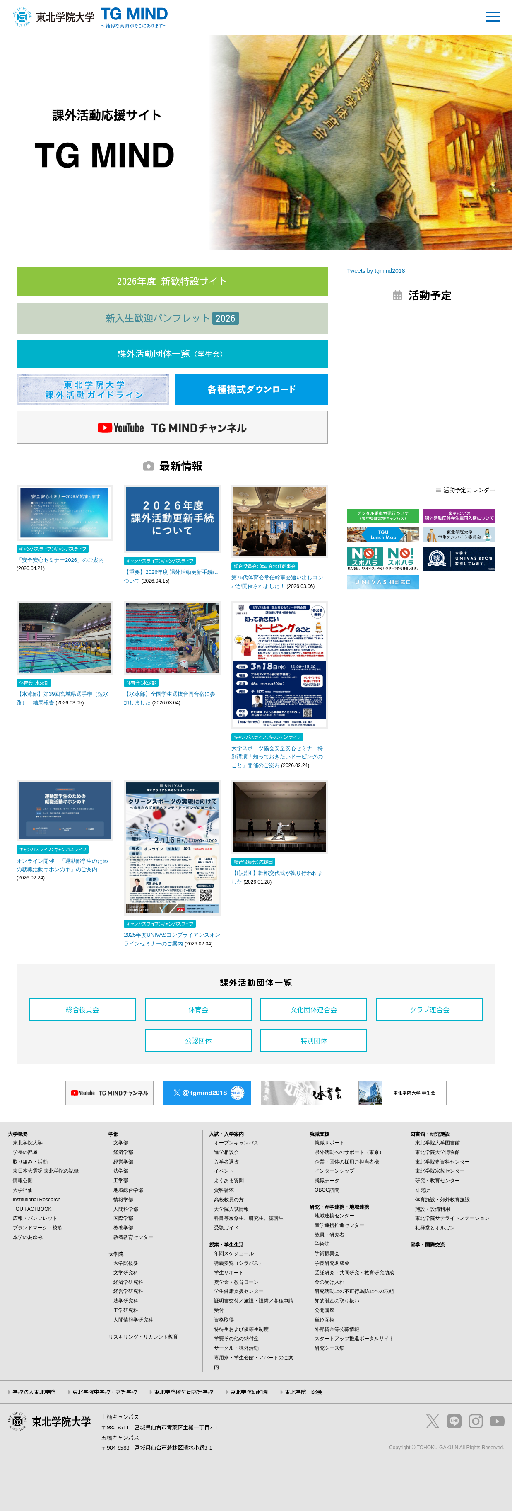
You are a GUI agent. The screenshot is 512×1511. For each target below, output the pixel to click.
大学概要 (18, 1134)
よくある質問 (229, 1180)
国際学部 (123, 1218)
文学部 (120, 1143)
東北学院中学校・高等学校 (104, 1392)
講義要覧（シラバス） (239, 1263)
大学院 (115, 1254)
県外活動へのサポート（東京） (349, 1152)
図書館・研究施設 (430, 1134)
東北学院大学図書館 (437, 1143)
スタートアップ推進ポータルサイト (354, 1338)
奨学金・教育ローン (236, 1282)
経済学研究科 (128, 1282)
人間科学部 (125, 1209)
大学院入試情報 (231, 1209)
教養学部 (123, 1228)
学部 (113, 1134)
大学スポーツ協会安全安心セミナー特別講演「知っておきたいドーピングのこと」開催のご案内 (277, 757)
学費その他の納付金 (236, 1338)
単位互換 (324, 1320)
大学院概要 (125, 1263)
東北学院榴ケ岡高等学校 (183, 1392)
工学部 (120, 1180)
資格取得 (224, 1320)
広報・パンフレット (35, 1218)
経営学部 (123, 1162)
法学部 (120, 1171)
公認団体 (198, 1040)
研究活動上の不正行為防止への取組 (354, 1291)
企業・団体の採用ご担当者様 (347, 1162)
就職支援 (319, 1134)
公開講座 (324, 1310)
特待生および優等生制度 (241, 1329)
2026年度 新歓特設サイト (172, 281)
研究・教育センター (437, 1180)
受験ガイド (226, 1228)
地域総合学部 (128, 1190)
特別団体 (313, 1040)
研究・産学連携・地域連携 (339, 1207)
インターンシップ (334, 1171)
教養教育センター (133, 1237)
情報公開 (23, 1180)
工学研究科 (125, 1310)
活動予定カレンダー (465, 490)
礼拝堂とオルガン (435, 1228)
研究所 (422, 1190)
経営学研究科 (128, 1291)
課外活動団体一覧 (172, 353)
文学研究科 (125, 1272)
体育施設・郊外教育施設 (442, 1199)
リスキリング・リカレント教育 (143, 1337)
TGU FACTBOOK (32, 1209)
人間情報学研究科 (133, 1320)
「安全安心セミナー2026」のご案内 (60, 560)
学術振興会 (327, 1253)
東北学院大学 (28, 1143)
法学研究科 (125, 1301)
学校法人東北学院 (33, 1392)
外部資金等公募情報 (337, 1329)
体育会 (198, 1009)
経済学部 (123, 1152)
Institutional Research (36, 1199)
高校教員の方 (229, 1199)
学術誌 (322, 1244)
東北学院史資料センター (442, 1162)
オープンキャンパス (236, 1143)
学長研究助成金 (332, 1263)
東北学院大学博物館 (437, 1152)
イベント (224, 1171)
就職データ (327, 1180)
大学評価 (23, 1190)
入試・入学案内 (226, 1134)
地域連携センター (334, 1216)
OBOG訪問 (327, 1190)
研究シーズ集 (329, 1348)
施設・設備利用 (432, 1209)
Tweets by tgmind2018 (376, 270)
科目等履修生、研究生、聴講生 (249, 1218)
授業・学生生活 (226, 1245)
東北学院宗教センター (440, 1171)
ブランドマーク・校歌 (37, 1228)
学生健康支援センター (239, 1291)
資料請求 (224, 1190)
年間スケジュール (234, 1253)
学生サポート (229, 1272)
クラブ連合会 (430, 1009)
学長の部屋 (25, 1152)
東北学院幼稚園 (249, 1392)
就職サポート (329, 1143)
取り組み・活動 (30, 1162)
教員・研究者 (329, 1235)
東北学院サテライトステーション (452, 1218)
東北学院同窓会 (303, 1392)
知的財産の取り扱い (337, 1301)
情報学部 (123, 1199)
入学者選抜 (226, 1162)
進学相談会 (226, 1152)
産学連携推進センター (339, 1225)
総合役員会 (82, 1009)
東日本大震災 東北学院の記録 (46, 1171)
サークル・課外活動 (236, 1348)
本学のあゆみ (28, 1237)
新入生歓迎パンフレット (172, 318)
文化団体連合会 (314, 1009)
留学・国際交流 (427, 1245)
